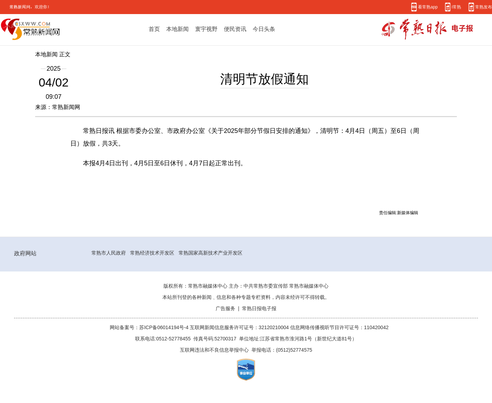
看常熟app (428, 7)
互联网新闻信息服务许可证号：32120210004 (240, 327)
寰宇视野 (206, 29)
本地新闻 (177, 29)
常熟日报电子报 (259, 308)
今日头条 (264, 29)
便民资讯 (235, 29)
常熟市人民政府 (108, 252)
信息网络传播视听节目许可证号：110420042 (339, 327)
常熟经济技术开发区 (152, 252)
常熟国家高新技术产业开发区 (210, 252)
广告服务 (225, 308)
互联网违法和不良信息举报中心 (214, 349)
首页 (154, 29)
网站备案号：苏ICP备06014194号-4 (150, 327)
